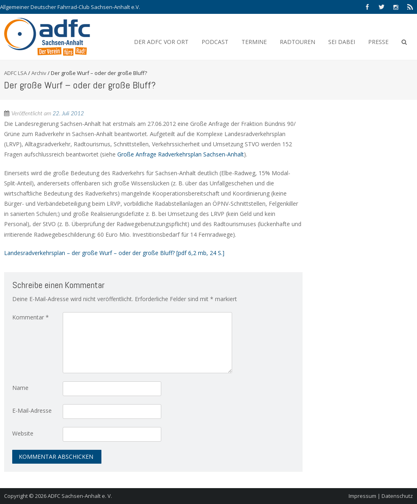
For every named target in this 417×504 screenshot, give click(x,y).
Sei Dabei (341, 42)
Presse (378, 42)
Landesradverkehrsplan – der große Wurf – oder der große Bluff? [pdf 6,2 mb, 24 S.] (114, 253)
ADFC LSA (15, 73)
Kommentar (30, 317)
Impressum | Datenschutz (381, 496)
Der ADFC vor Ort (161, 42)
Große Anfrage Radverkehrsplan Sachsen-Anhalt (180, 154)
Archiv (38, 73)
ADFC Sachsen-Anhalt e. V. (80, 496)
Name (20, 388)
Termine (254, 42)
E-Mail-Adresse (32, 410)
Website (22, 433)
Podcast (215, 42)
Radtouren (297, 42)
